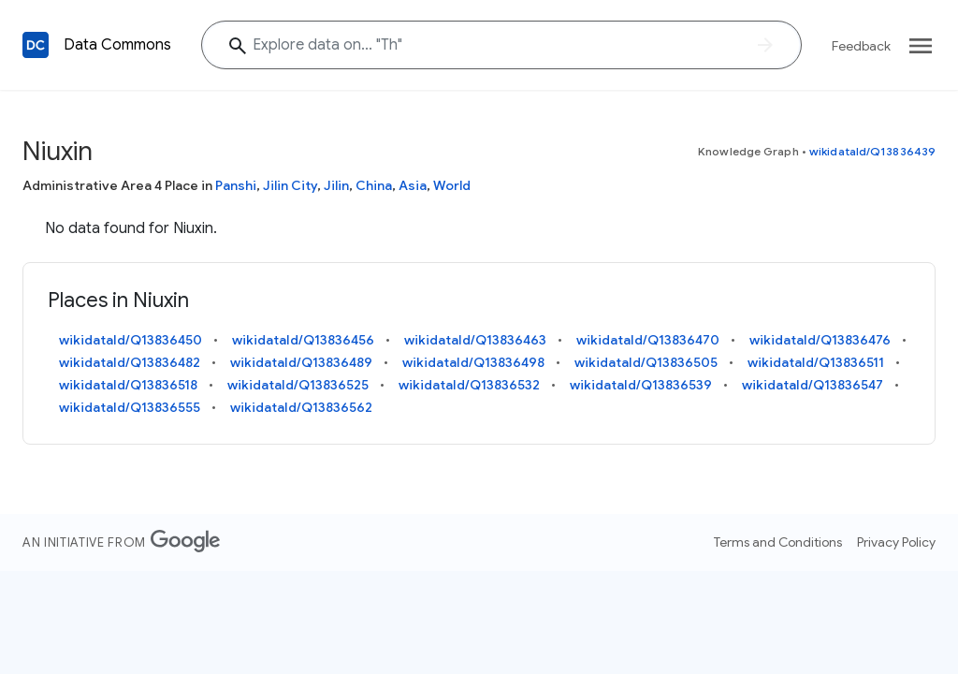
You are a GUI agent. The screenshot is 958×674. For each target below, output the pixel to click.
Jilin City (290, 185)
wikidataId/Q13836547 (812, 384)
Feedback (861, 45)
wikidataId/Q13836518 (128, 384)
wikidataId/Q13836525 (298, 384)
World (452, 185)
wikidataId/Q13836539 (641, 384)
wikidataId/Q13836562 (301, 407)
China (374, 185)
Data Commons (117, 45)
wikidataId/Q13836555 (129, 407)
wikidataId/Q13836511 (816, 362)
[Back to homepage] (35, 45)
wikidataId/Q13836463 (475, 339)
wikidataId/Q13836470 (647, 339)
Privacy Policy (896, 542)
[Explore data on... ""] (501, 45)
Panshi (235, 185)
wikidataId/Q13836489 (301, 362)
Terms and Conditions (778, 542)
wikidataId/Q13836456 (303, 339)
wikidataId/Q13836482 (129, 362)
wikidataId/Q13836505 (646, 362)
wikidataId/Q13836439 (872, 151)
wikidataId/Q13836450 (130, 339)
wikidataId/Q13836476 (820, 339)
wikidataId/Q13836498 (473, 362)
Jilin (336, 185)
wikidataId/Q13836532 (469, 384)
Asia (413, 185)
